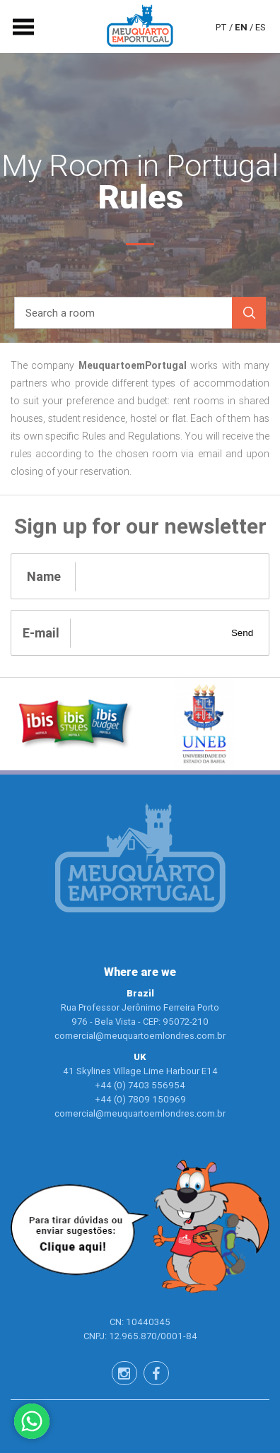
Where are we (140, 972)
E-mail (41, 632)
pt (221, 26)
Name (44, 576)
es (260, 26)
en (241, 26)
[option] (75, 724)
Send (242, 633)
